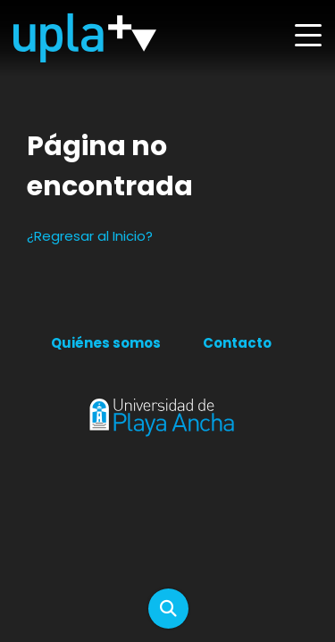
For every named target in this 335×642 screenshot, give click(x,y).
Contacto (237, 342)
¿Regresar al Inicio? (90, 235)
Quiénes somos (106, 342)
